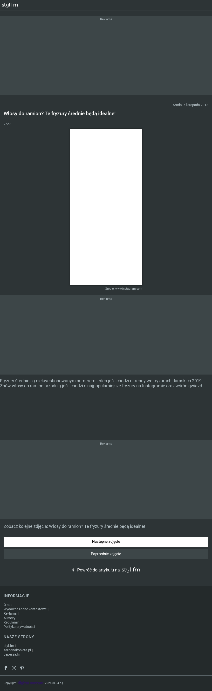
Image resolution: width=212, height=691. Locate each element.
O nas (8, 605)
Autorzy (9, 618)
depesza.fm (12, 654)
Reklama (10, 613)
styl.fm (9, 646)
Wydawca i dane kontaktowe (25, 609)
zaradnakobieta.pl (17, 650)
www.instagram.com (128, 288)
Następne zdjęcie (106, 541)
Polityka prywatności (19, 627)
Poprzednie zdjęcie (106, 554)
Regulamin (12, 622)
